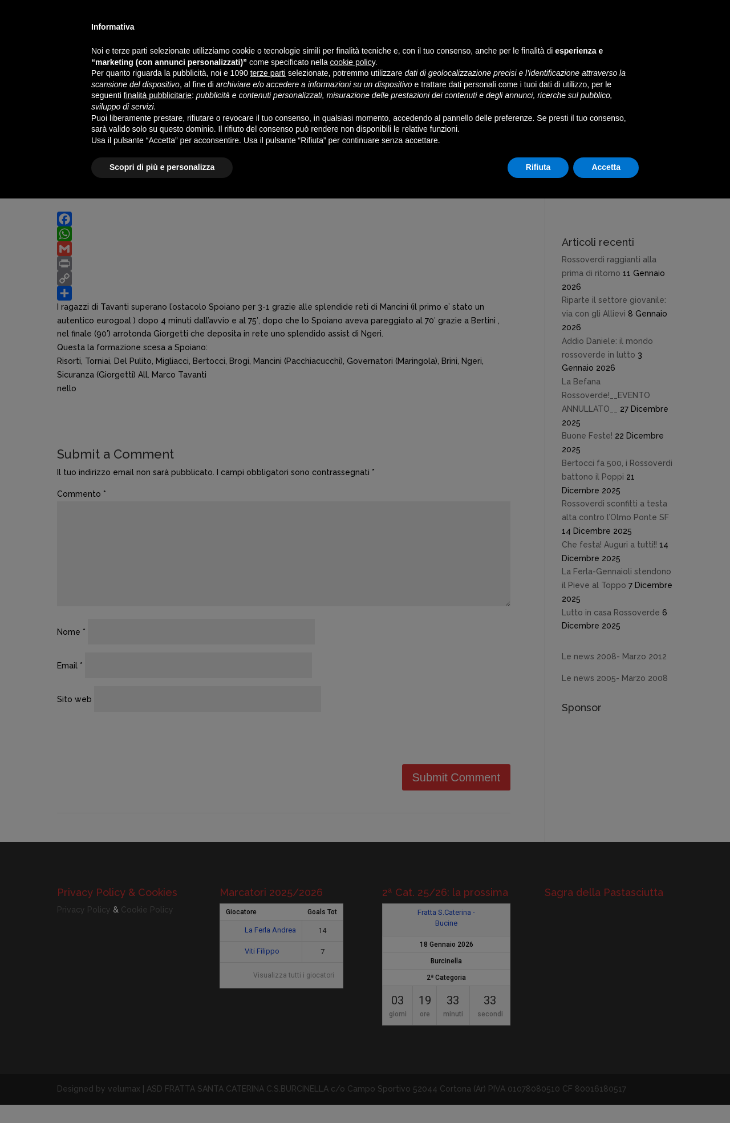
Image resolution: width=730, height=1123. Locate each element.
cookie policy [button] (352, 62)
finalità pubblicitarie (158, 95)
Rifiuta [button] (538, 167)
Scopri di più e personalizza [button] (162, 167)
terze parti (268, 73)
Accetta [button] (605, 167)
